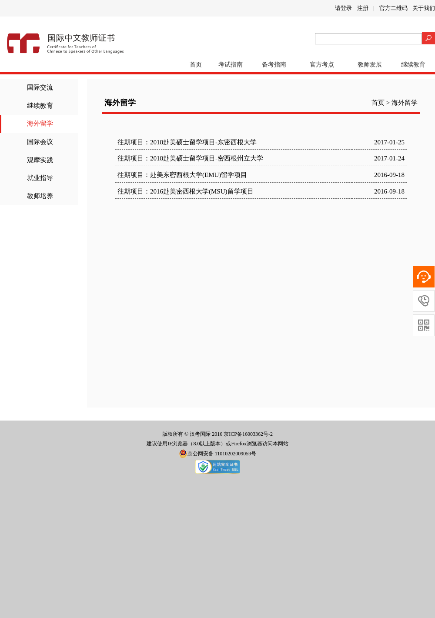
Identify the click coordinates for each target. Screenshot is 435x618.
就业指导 (40, 177)
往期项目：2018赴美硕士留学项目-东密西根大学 (187, 142)
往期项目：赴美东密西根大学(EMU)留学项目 (182, 174)
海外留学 (40, 123)
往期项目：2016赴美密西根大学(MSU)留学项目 (185, 191)
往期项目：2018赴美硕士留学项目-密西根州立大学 (190, 158)
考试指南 (230, 64)
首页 (196, 64)
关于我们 (423, 8)
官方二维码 (393, 8)
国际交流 (40, 87)
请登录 (343, 8)
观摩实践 (40, 160)
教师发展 (370, 64)
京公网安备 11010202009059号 (218, 453)
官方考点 (322, 64)
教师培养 (40, 196)
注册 (362, 8)
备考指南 (274, 64)
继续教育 (413, 64)
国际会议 (40, 141)
